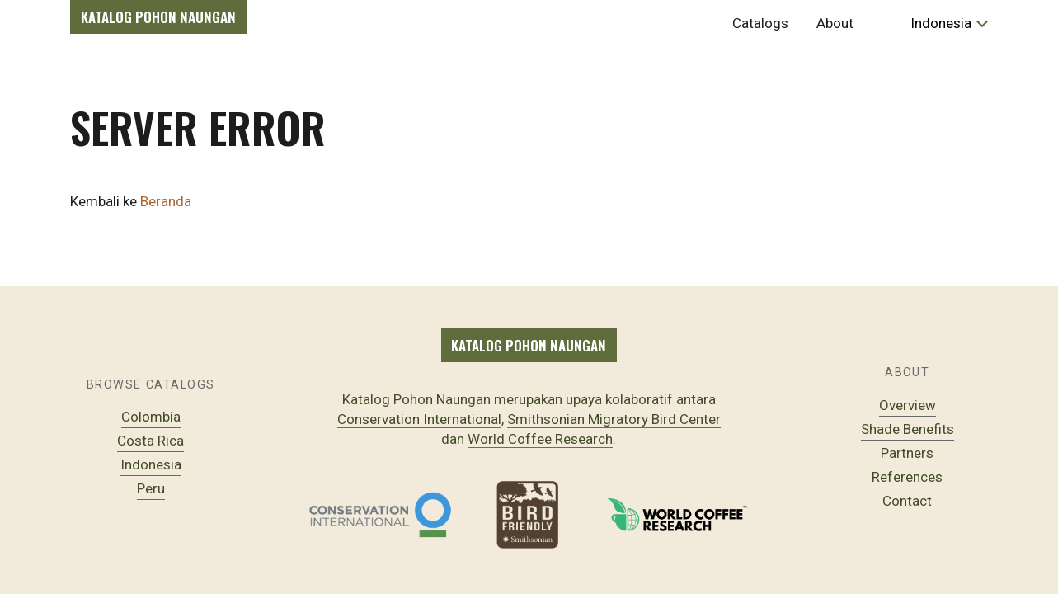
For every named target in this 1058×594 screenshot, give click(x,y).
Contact (907, 501)
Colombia (151, 416)
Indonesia (150, 464)
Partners (907, 453)
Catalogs (760, 23)
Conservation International (419, 419)
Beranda (165, 201)
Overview (907, 405)
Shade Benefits (907, 429)
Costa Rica (150, 440)
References (907, 477)
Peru (151, 488)
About (834, 23)
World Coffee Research (540, 439)
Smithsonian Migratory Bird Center (614, 419)
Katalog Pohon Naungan (158, 17)
